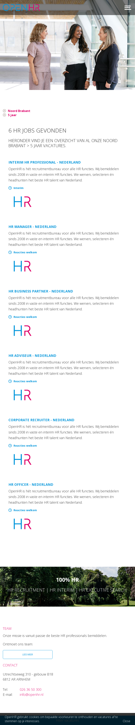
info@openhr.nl (31, 695)
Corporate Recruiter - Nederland (41, 420)
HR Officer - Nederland (30, 485)
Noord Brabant (21, 111)
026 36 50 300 (30, 690)
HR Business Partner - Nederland (40, 292)
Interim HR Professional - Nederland (44, 163)
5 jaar (12, 115)
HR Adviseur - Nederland (32, 356)
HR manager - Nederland (32, 227)
